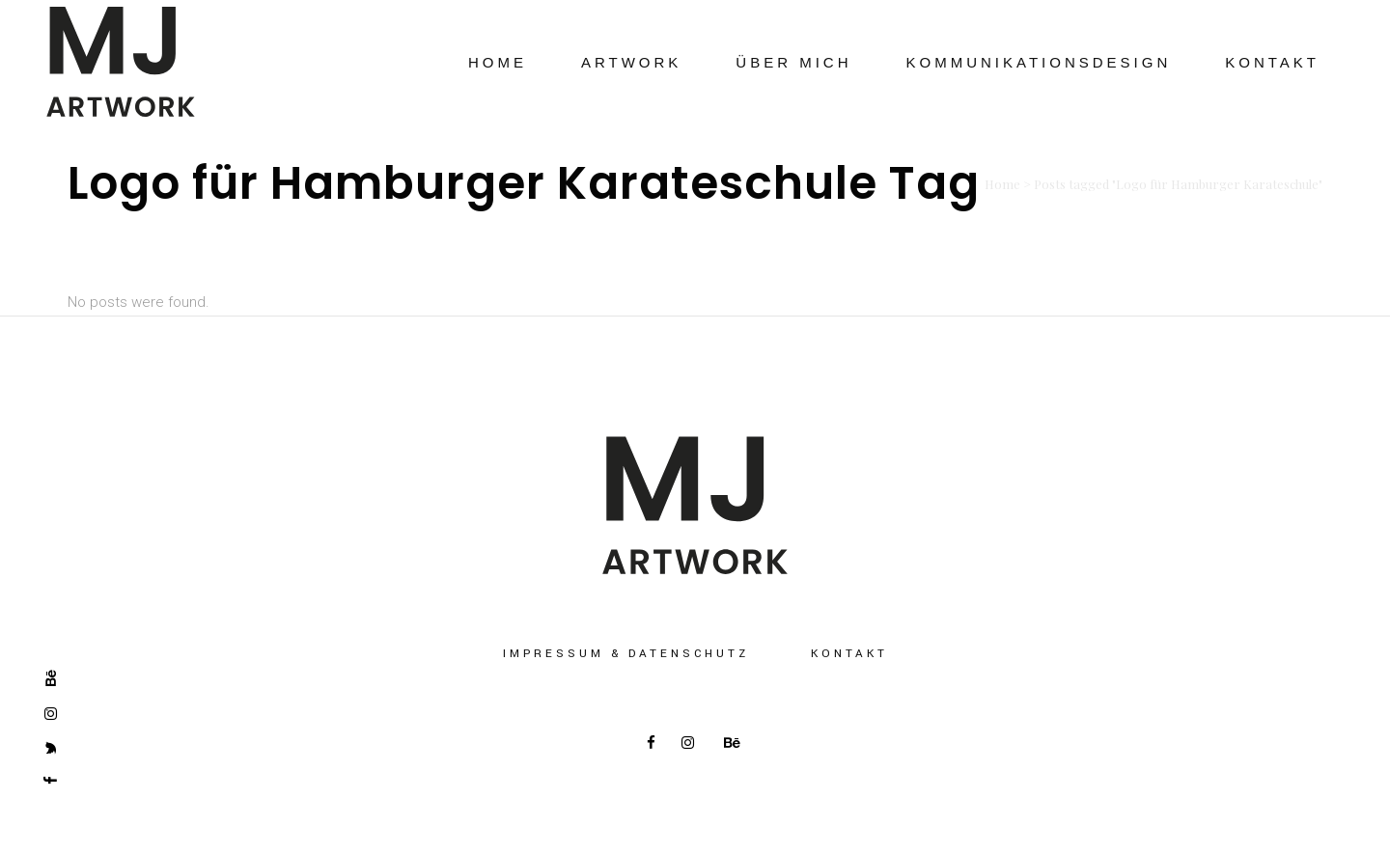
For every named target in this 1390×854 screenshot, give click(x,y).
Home (1002, 184)
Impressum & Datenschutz (626, 654)
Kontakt (849, 654)
